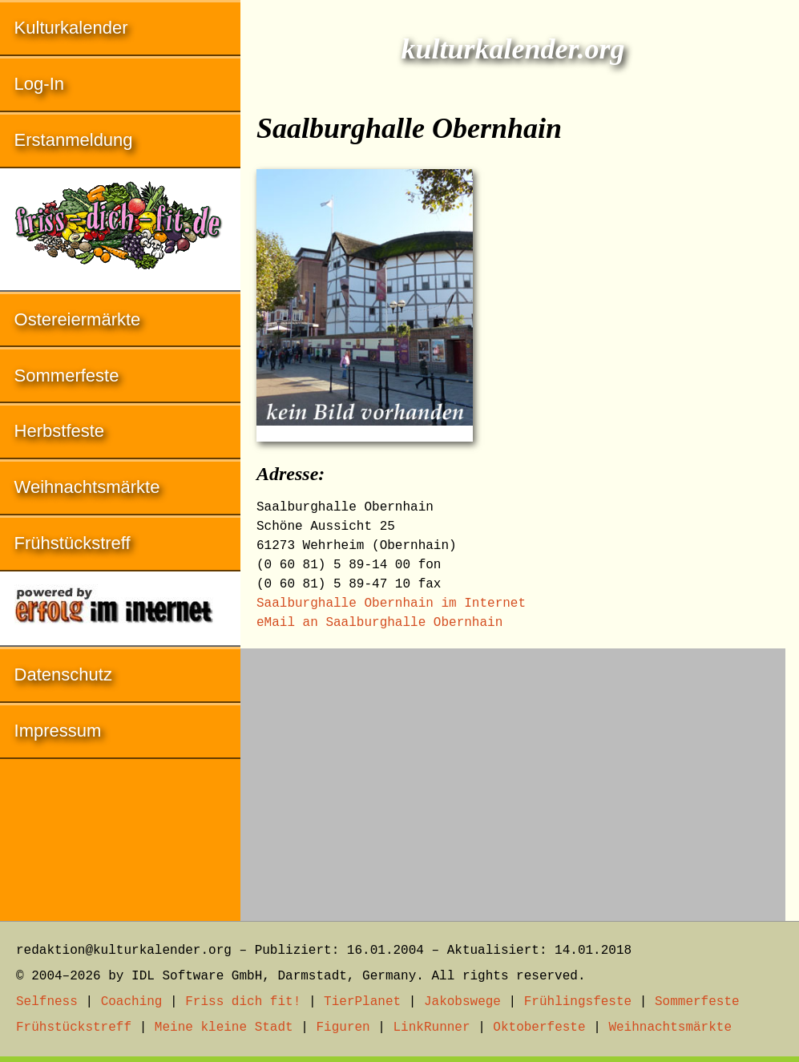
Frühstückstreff (72, 543)
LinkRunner (431, 1027)
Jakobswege (462, 1002)
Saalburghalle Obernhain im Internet (391, 603)
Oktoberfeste (539, 1027)
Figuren (342, 1027)
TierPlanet (362, 1002)
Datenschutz (63, 674)
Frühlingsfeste (578, 1002)
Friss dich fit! (243, 1002)
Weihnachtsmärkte (87, 487)
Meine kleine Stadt (224, 1027)
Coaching (132, 1002)
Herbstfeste (59, 431)
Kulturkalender (71, 28)
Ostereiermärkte (77, 319)
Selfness (47, 1002)
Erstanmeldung (73, 140)
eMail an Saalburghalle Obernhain (379, 623)
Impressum (58, 731)
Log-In (39, 84)
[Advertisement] (512, 776)
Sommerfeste (66, 375)
